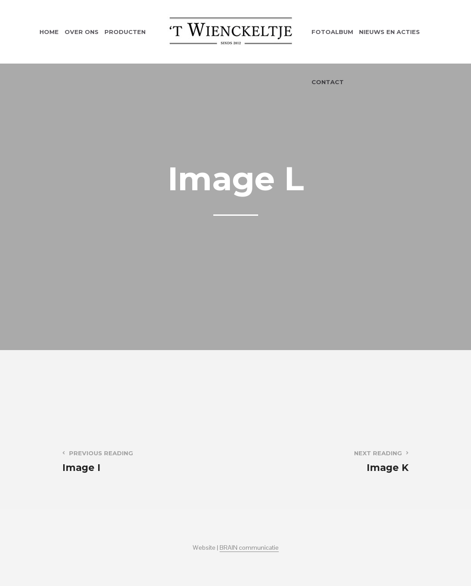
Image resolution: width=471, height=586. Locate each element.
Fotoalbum (332, 31)
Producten (125, 31)
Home (49, 31)
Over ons (82, 31)
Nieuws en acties (389, 31)
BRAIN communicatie (249, 548)
